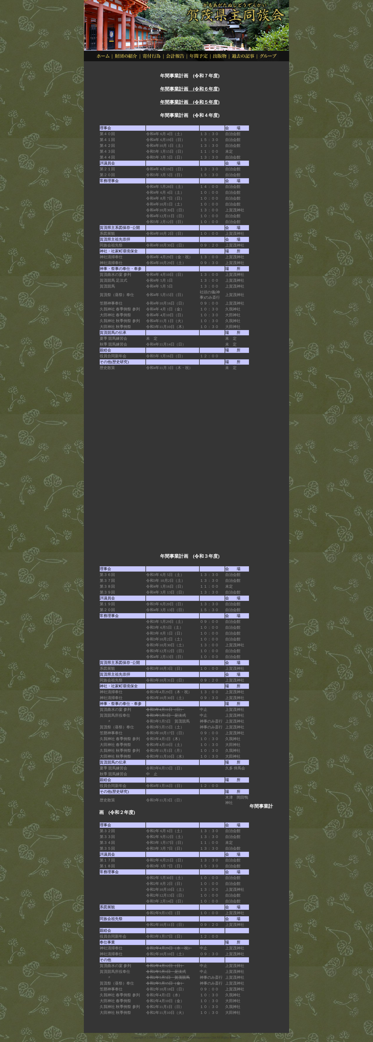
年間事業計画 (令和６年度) (190, 88)
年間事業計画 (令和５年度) (190, 102)
